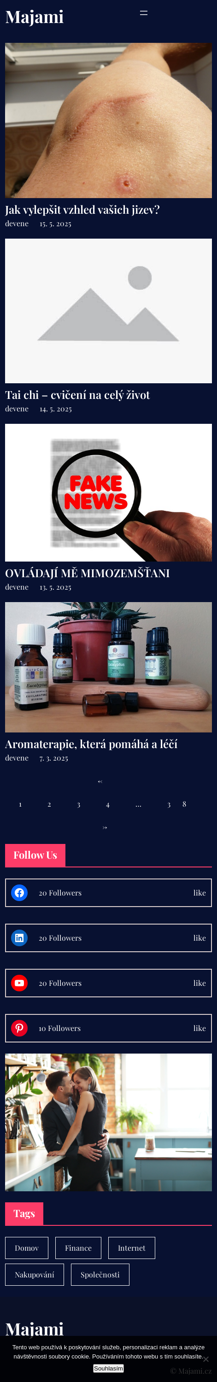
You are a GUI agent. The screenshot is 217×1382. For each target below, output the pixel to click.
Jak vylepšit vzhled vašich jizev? (82, 209)
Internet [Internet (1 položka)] (132, 1248)
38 (182, 803)
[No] (205, 1359)
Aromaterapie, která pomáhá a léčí (91, 744)
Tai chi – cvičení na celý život (77, 394)
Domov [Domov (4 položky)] (27, 1248)
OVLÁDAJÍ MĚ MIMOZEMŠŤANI (87, 573)
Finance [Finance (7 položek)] (78, 1248)
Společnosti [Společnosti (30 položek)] (100, 1274)
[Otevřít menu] (143, 12)
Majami (34, 16)
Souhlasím (108, 1368)
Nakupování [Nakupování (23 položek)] (34, 1274)
